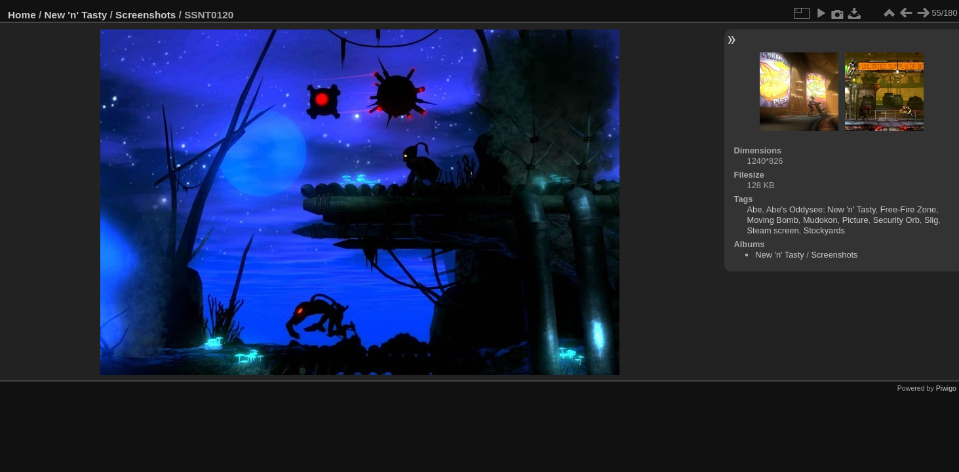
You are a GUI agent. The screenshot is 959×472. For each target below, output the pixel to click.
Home (22, 14)
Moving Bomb (772, 220)
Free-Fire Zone (908, 209)
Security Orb (896, 220)
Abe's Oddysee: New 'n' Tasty (821, 209)
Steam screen (773, 230)
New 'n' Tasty (76, 14)
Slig (931, 220)
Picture (855, 220)
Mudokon (820, 220)
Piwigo (946, 388)
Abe (754, 209)
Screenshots (145, 14)
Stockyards (824, 230)
